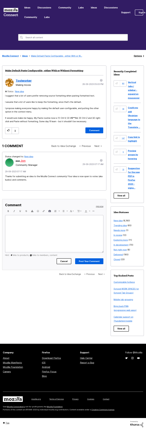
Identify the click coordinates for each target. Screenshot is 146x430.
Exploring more (121, 240)
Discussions (44, 7)
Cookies (90, 399)
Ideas (27, 7)
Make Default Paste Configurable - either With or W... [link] (56, 56)
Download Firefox (51, 358)
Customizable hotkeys (124, 282)
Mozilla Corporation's (16, 407)
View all (121, 195)
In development (121, 245)
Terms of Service (56, 399)
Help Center (86, 358)
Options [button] (138, 56)
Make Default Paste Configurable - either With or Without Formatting (44, 70)
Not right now (120, 249)
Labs (81, 7)
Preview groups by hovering (133, 155)
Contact (106, 399)
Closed (117, 259)
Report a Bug (87, 362)
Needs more (119, 230)
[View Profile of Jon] (23, 160)
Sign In (141, 12)
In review (118, 235)
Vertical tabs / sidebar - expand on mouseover (134, 90)
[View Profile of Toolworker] (24, 80)
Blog (44, 376)
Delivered (118, 254)
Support (125, 12)
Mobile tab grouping (123, 299)
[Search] (73, 37)
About (6, 358)
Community (64, 7)
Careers (7, 371)
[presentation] (8, 211)
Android (46, 367)
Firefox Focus (49, 371)
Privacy (75, 399)
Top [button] (7, 423)
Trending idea (120, 225)
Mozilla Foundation (13, 367)
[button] (8, 131)
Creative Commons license (102, 410)
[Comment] (94, 130)
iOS (43, 362)
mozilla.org (36, 399)
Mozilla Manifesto (12, 362)
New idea (19, 91)
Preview (99, 207)
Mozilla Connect (11, 12)
